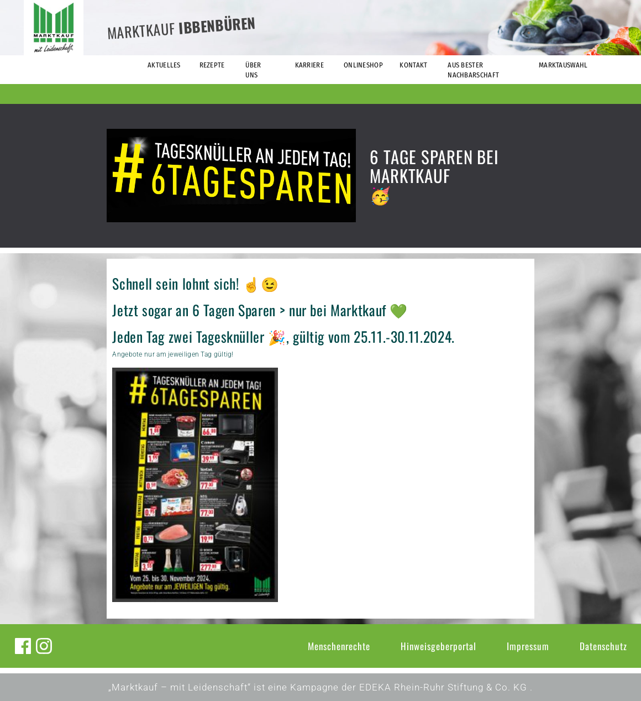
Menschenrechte (339, 646)
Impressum (528, 646)
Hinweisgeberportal (438, 646)
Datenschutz (603, 646)
